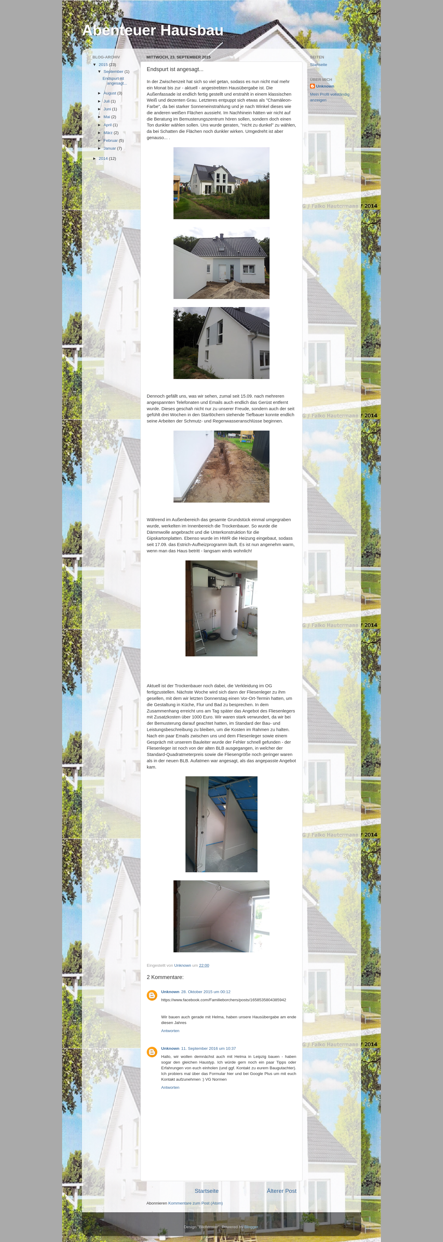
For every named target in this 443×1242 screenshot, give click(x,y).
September (114, 71)
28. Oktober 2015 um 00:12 (206, 992)
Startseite (207, 1191)
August (110, 93)
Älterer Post (282, 1191)
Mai (107, 117)
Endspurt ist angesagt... (115, 80)
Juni (108, 109)
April (108, 125)
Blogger (251, 1227)
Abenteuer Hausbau (153, 30)
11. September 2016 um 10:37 (208, 1048)
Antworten (170, 1031)
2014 (104, 158)
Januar (110, 148)
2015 (104, 64)
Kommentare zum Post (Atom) (195, 1203)
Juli (107, 101)
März (109, 132)
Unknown (170, 992)
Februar (111, 140)
